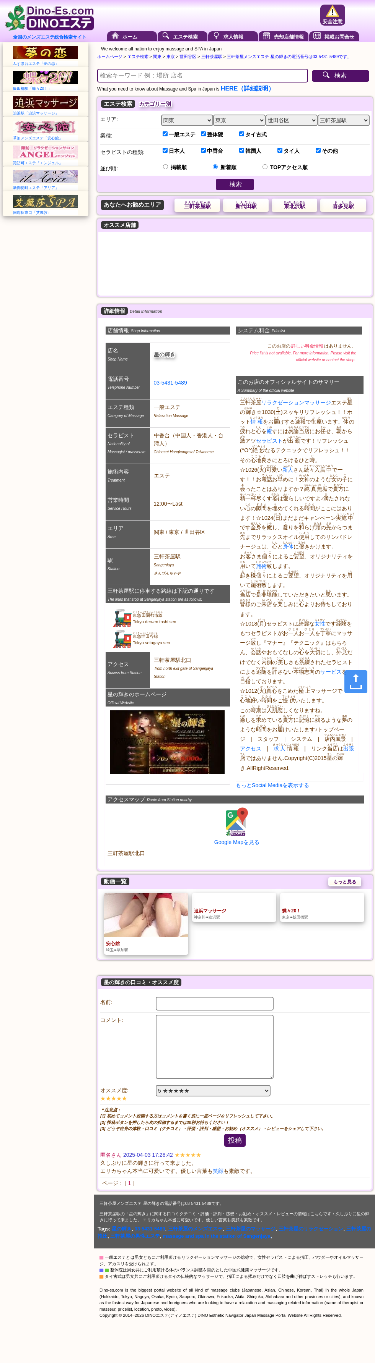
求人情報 (233, 37)
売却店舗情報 (289, 37)
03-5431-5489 (170, 383)
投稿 (235, 1140)
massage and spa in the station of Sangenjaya (217, 1236)
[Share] (355, 681)
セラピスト (269, 441)
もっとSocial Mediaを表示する (272, 785)
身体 (288, 546)
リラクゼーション (282, 402)
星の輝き (122, 1229)
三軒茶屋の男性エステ (135, 1236)
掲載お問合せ (339, 37)
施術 (261, 566)
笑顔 (218, 1171)
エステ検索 (185, 37)
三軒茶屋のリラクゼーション (311, 1229)
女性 (320, 624)
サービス (331, 672)
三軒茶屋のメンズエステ (195, 1229)
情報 (256, 422)
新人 (287, 470)
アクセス (250, 748)
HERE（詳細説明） (247, 88)
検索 (340, 75)
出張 (348, 748)
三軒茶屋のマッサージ (251, 1229)
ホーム (129, 37)
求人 (279, 748)
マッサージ (317, 402)
